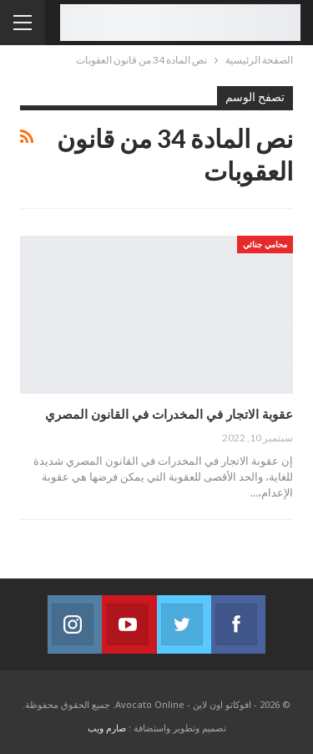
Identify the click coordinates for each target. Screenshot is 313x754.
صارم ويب (107, 727)
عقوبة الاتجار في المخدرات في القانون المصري (169, 413)
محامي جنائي (265, 244)
